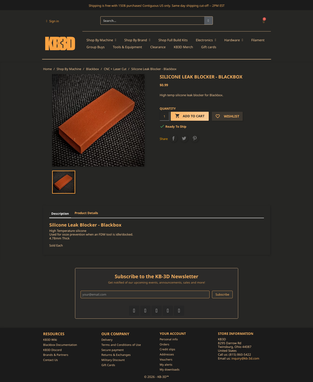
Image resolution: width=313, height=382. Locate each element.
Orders (164, 344)
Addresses (167, 354)
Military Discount (113, 360)
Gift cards (208, 47)
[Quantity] (164, 116)
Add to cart (189, 116)
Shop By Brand (137, 40)
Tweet (184, 138)
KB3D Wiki (50, 340)
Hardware (233, 40)
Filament (258, 40)
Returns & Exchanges (116, 355)
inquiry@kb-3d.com (245, 358)
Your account (173, 333)
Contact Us (50, 360)
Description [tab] (60, 213)
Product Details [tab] (86, 213)
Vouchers (166, 359)
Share (173, 138)
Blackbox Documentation (60, 345)
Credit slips (167, 349)
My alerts (166, 364)
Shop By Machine (101, 40)
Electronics (206, 40)
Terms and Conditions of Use (121, 345)
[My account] (52, 21)
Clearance (158, 47)
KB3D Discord (52, 350)
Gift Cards (108, 365)
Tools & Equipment (127, 47)
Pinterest (195, 138)
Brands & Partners (55, 355)
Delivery (106, 340)
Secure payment (112, 350)
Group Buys (95, 47)
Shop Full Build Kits (173, 40)
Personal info (169, 339)
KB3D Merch (183, 47)
